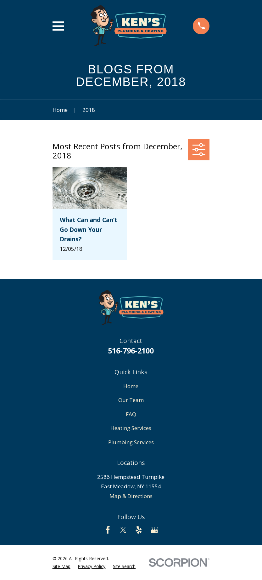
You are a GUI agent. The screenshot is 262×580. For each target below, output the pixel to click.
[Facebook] (108, 530)
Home (130, 386)
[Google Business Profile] (154, 530)
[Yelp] (138, 530)
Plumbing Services (131, 442)
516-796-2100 (131, 351)
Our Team (131, 400)
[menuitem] (61, 566)
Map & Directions (131, 496)
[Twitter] (123, 530)
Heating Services (130, 428)
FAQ (131, 414)
